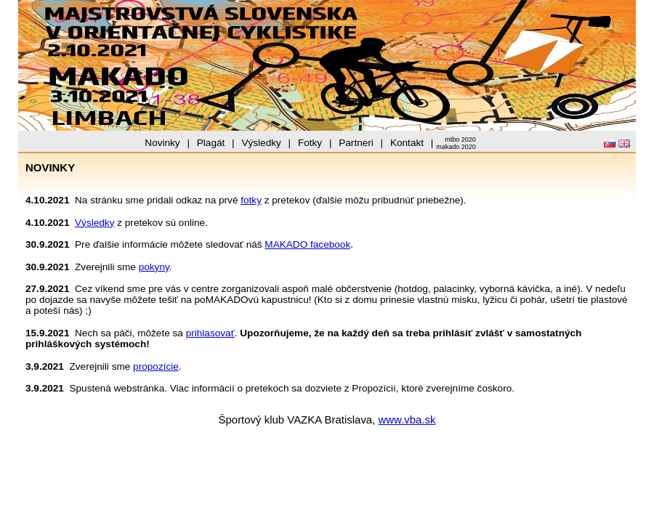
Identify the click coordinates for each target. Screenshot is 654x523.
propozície (156, 366)
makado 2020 (456, 146)
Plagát (211, 142)
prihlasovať (210, 333)
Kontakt (407, 142)
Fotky (310, 142)
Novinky (162, 142)
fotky (251, 200)
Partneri (356, 142)
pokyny (154, 267)
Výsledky (260, 142)
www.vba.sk (407, 419)
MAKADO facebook (307, 244)
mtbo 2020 (460, 139)
